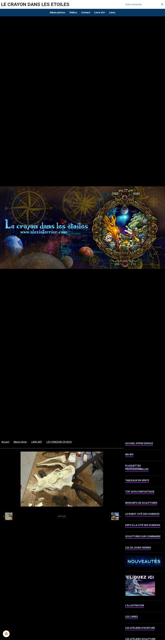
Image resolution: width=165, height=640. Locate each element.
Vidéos (73, 12)
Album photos (56, 12)
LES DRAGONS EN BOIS (59, 442)
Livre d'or (100, 12)
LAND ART (36, 442)
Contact (85, 12)
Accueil (5, 442)
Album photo (20, 442)
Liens (113, 12)
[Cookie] (6, 633)
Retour (62, 517)
